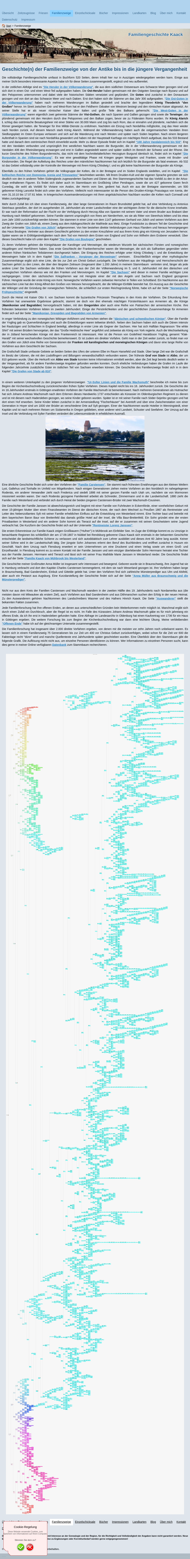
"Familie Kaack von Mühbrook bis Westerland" (55, 558)
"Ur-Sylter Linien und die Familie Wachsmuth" (118, 382)
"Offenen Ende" (12, 623)
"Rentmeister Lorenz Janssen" (112, 525)
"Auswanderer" (166, 598)
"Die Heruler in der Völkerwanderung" (68, 87)
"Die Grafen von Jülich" (41, 227)
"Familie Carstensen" (91, 484)
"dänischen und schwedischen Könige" (139, 318)
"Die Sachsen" (120, 272)
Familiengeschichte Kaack (155, 34)
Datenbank (59, 644)
